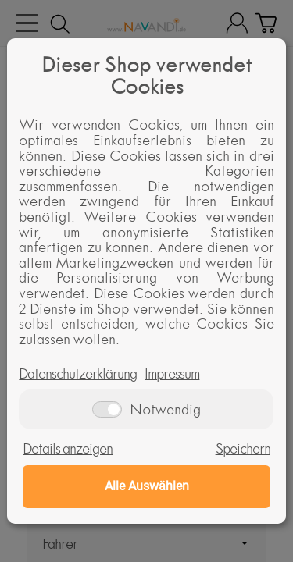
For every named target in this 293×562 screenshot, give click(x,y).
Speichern (243, 449)
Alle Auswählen (147, 485)
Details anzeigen (68, 449)
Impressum (172, 374)
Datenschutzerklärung (78, 374)
